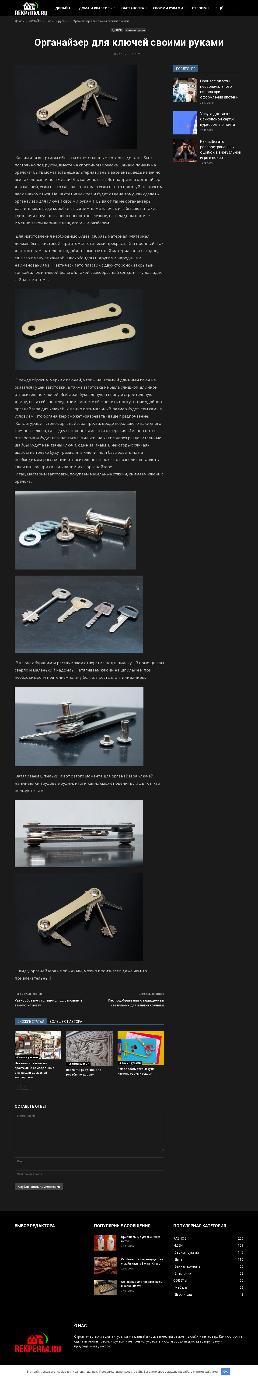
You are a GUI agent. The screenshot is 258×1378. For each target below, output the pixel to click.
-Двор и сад (182, 1294)
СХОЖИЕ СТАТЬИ (30, 1021)
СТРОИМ (200, 8)
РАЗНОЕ (179, 1238)
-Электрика (182, 1273)
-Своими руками (135, 30)
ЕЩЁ (220, 8)
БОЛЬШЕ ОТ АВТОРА (66, 1021)
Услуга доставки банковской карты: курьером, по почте (217, 119)
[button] (237, 8)
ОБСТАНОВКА (133, 8)
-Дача (177, 1259)
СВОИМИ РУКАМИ (169, 8)
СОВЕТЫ (180, 1280)
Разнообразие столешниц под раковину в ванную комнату (48, 1002)
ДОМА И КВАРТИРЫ (97, 8)
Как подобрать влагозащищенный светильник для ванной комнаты (136, 1002)
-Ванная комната (187, 1266)
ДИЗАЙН (63, 8)
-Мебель (180, 1287)
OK (225, 1371)
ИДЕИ (178, 1245)
